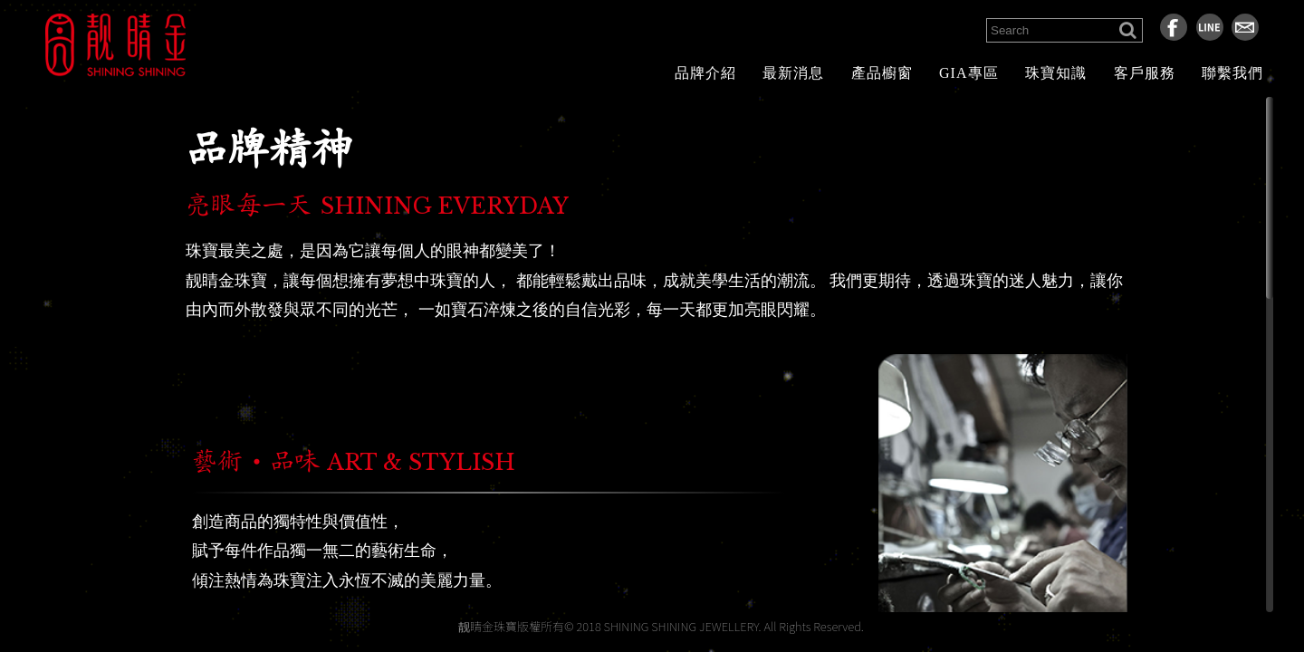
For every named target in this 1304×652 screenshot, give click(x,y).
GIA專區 (968, 73)
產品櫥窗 (882, 73)
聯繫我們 (1232, 73)
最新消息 (793, 73)
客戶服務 (1144, 73)
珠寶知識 (1056, 73)
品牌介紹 (705, 73)
